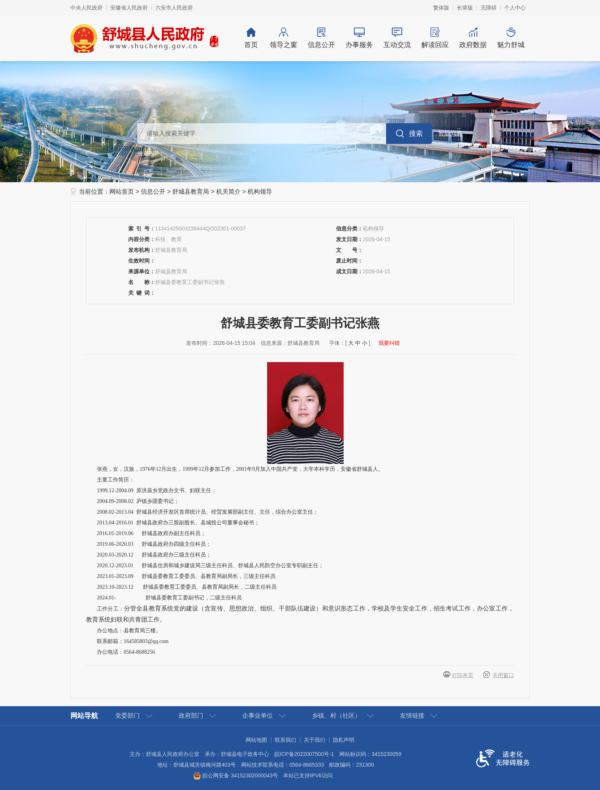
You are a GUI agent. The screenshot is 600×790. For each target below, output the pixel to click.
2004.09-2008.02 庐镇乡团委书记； (138, 501)
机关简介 (228, 191)
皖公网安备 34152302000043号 (235, 775)
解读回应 (435, 38)
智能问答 (450, 133)
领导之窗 (283, 38)
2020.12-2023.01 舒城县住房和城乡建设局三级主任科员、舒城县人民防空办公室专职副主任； (210, 565)
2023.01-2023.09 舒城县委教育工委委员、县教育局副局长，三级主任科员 (186, 576)
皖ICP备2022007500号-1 (304, 754)
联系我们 (285, 740)
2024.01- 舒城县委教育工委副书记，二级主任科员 (169, 598)
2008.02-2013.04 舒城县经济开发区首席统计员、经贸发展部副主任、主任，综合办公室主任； (207, 512)
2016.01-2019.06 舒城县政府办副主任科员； (151, 533)
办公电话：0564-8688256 (126, 652)
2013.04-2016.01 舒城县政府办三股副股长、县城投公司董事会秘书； (178, 523)
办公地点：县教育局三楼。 (129, 630)
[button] (465, 8)
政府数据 (473, 38)
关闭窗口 (503, 675)
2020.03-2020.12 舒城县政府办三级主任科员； (154, 555)
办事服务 (359, 38)
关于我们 (314, 740)
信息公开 (321, 38)
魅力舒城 (511, 38)
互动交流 (397, 38)
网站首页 (121, 191)
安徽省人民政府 (129, 8)
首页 (251, 38)
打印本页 (462, 675)
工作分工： (300, 614)
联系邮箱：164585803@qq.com (133, 641)
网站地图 (256, 740)
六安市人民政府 (174, 8)
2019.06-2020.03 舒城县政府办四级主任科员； (154, 544)
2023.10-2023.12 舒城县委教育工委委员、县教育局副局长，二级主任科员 (187, 587)
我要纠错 (389, 343)
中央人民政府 (86, 8)
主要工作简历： (115, 480)
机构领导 (260, 191)
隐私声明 (343, 740)
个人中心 (515, 8)
